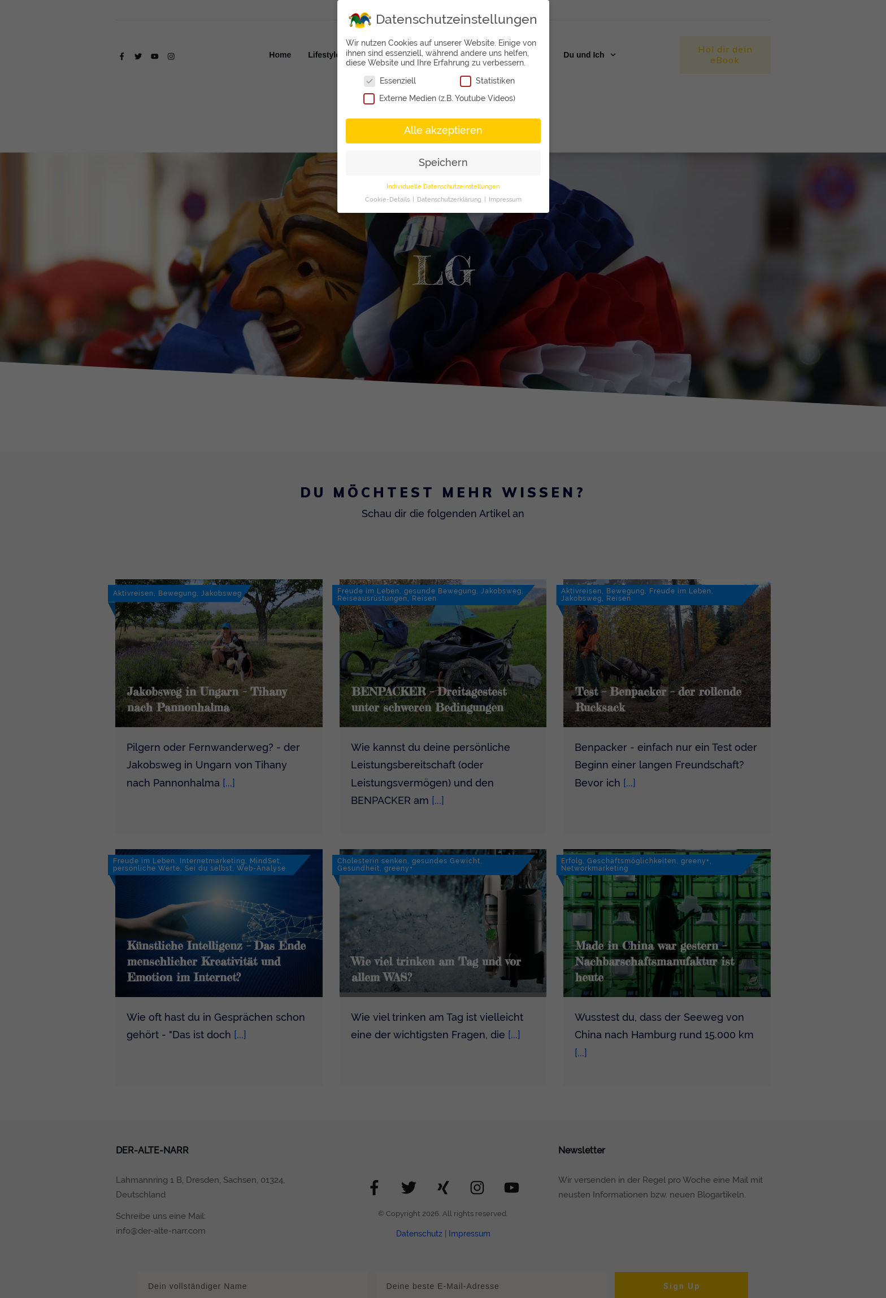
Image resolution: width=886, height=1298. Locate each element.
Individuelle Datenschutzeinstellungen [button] (443, 186)
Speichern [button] (443, 162)
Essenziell (390, 81)
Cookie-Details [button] (388, 199)
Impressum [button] (505, 199)
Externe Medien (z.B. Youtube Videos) (439, 98)
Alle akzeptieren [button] (443, 130)
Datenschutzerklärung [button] (450, 199)
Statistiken (487, 81)
